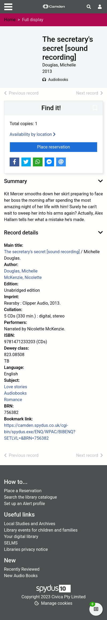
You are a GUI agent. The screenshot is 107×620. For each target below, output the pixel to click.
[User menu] (100, 7)
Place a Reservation (22, 490)
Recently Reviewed (22, 569)
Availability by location (33, 134)
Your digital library (21, 536)
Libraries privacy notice (26, 549)
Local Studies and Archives (29, 523)
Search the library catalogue (30, 497)
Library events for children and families (41, 530)
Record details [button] (21, 232)
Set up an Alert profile (24, 503)
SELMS (11, 543)
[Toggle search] (88, 7)
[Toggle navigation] (8, 6)
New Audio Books (21, 575)
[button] (95, 108)
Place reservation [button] (67, 147)
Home (10, 19)
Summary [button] (15, 181)
